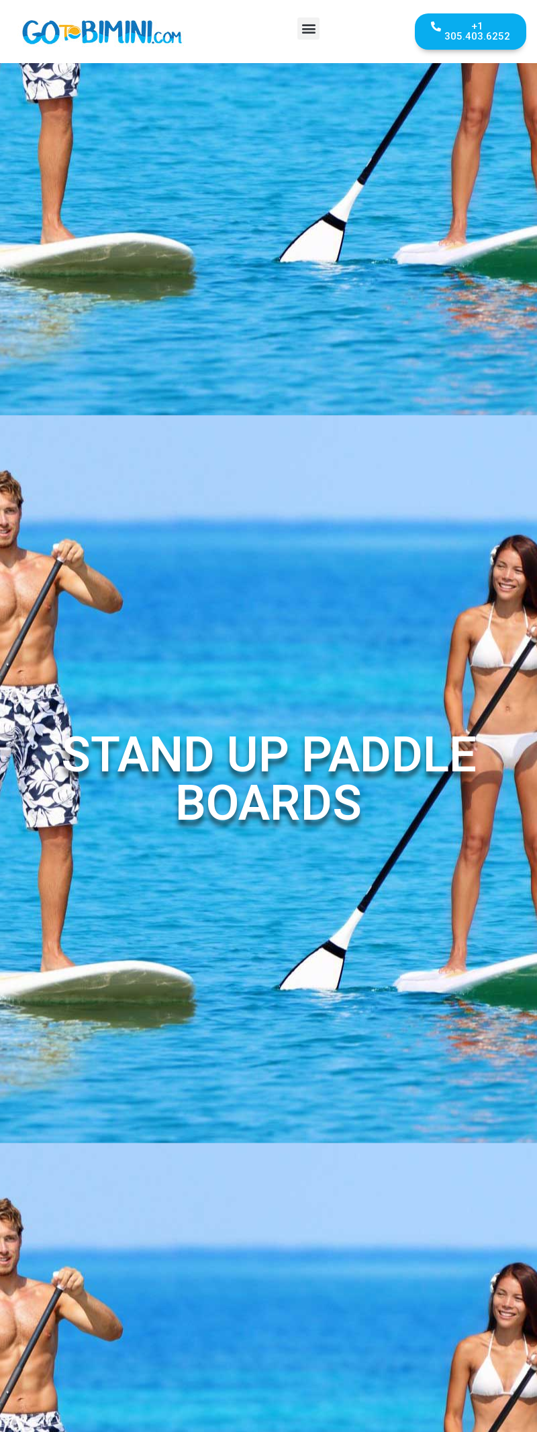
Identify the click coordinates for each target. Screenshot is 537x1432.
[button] (308, 28)
